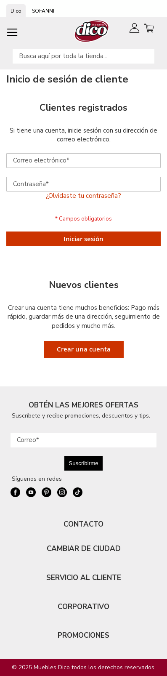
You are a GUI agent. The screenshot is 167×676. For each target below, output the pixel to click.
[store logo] (92, 31)
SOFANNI (43, 11)
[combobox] (83, 56)
